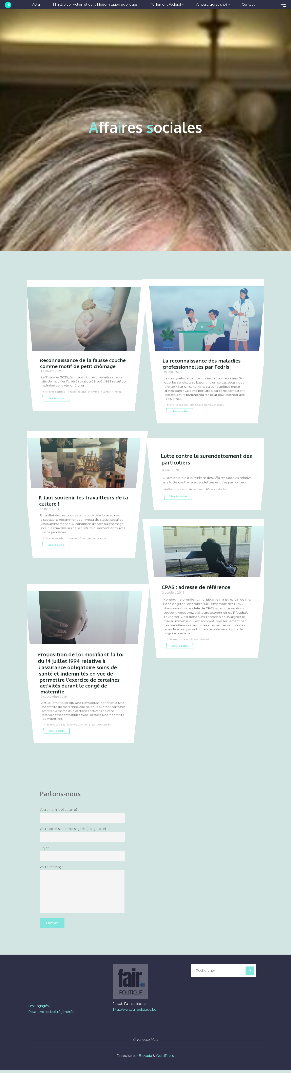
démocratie (77, 737)
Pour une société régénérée (51, 1014)
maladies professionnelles (210, 397)
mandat (93, 737)
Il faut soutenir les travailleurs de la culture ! (83, 514)
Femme (98, 391)
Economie (103, 551)
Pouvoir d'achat (221, 489)
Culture (89, 551)
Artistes (75, 551)
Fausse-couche (79, 391)
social (207, 651)
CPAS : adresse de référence (199, 600)
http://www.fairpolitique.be (134, 1012)
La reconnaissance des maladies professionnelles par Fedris (204, 356)
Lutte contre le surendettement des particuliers (204, 459)
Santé (111, 391)
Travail (48, 395)
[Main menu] (279, 5)
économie (200, 489)
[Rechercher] (250, 973)
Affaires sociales (55, 391)
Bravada (145, 1058)
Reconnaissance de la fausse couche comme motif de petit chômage (77, 359)
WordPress (165, 1058)
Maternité (108, 737)
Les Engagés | (39, 1008)
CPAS (197, 651)
